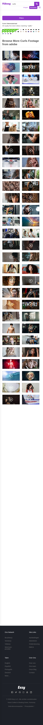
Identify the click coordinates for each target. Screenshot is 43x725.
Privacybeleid (29, 706)
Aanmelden (33, 7)
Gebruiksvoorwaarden (15, 706)
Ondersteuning (34, 644)
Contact (32, 672)
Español (8, 666)
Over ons (32, 663)
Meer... (7, 676)
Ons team (32, 666)
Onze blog (32, 669)
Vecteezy (8, 641)
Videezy (8, 644)
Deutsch (8, 672)
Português (8, 669)
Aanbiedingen (34, 638)
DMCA (31, 647)
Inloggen (25, 7)
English (7, 663)
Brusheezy (8, 638)
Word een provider (8, 648)
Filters (21, 18)
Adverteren (33, 641)
